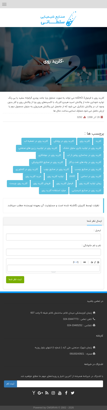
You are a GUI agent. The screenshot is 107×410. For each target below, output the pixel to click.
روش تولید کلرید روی (90, 183)
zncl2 (72, 176)
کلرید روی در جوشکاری (49, 155)
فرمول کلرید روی (64, 183)
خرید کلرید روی (33, 176)
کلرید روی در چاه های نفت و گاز (85, 162)
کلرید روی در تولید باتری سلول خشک (82, 148)
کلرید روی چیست (18, 183)
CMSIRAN (52, 407)
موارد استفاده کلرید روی (54, 190)
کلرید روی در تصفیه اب (36, 141)
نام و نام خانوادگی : (91, 245)
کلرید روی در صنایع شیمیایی (86, 190)
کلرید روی (85, 141)
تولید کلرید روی (55, 176)
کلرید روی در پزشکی (64, 141)
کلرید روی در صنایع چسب (88, 169)
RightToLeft (74, 262)
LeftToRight (77, 262)
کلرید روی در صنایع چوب (56, 169)
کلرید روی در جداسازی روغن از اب (84, 155)
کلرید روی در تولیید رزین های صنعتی (37, 148)
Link (84, 262)
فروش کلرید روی (41, 183)
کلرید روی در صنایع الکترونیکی (47, 162)
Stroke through (91, 262)
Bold (98, 262)
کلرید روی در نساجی (91, 176)
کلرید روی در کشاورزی (27, 169)
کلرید (98, 141)
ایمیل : (97, 230)
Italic (95, 262)
